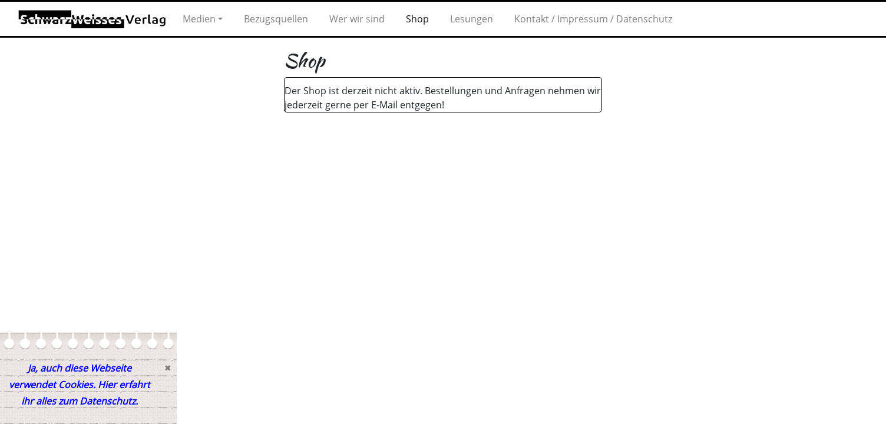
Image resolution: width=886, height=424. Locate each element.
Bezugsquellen (276, 18)
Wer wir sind (357, 18)
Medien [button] (199, 18)
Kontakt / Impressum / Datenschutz (593, 18)
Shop (417, 18)
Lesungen (471, 18)
